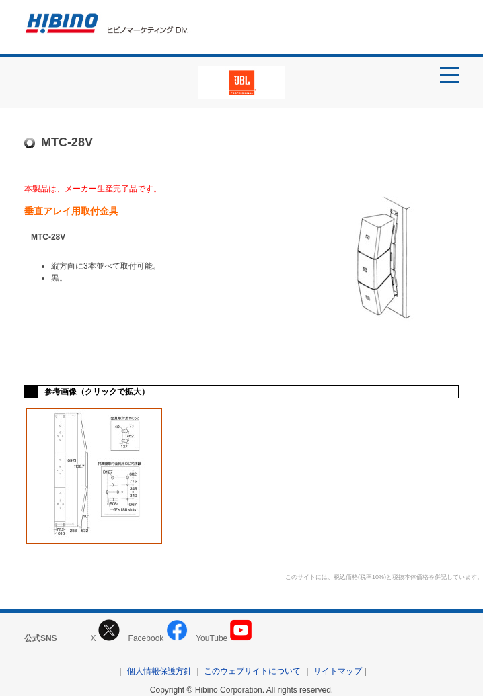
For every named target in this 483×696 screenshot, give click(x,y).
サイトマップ (337, 671)
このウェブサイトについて (252, 671)
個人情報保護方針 (159, 671)
